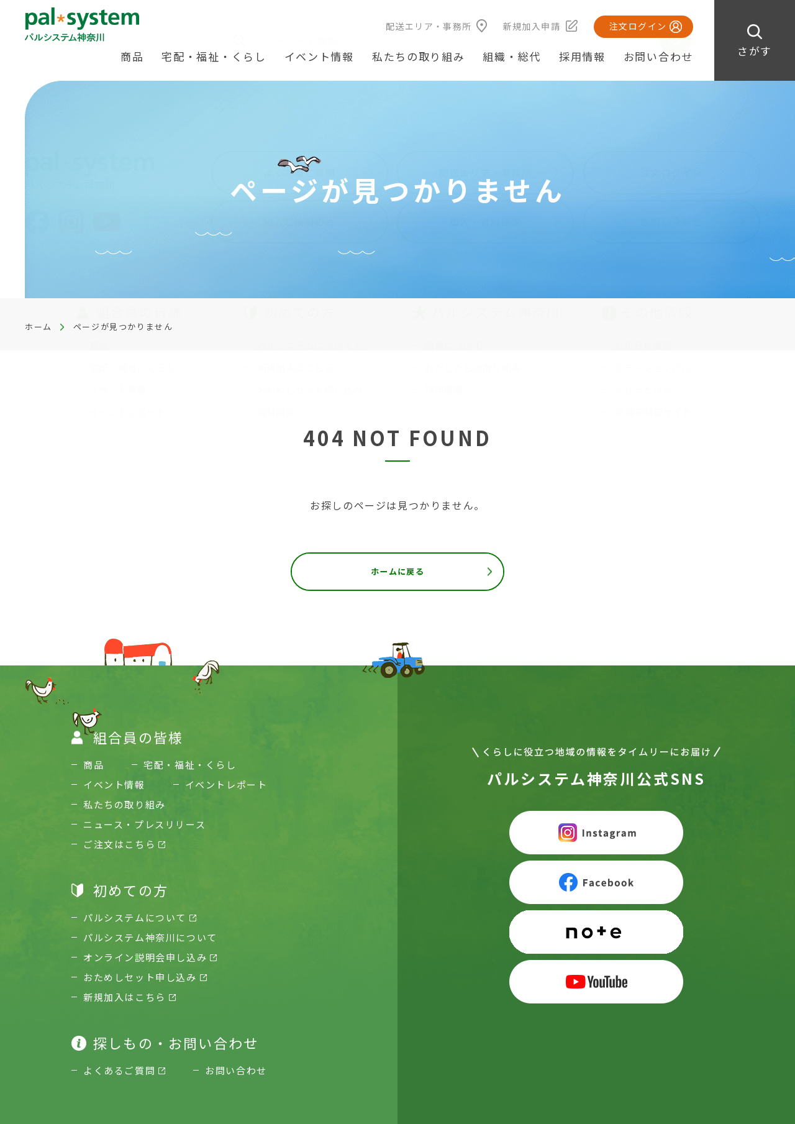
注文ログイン (637, 26)
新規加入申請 (531, 26)
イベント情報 (319, 56)
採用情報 (582, 56)
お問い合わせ (658, 56)
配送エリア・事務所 (429, 26)
